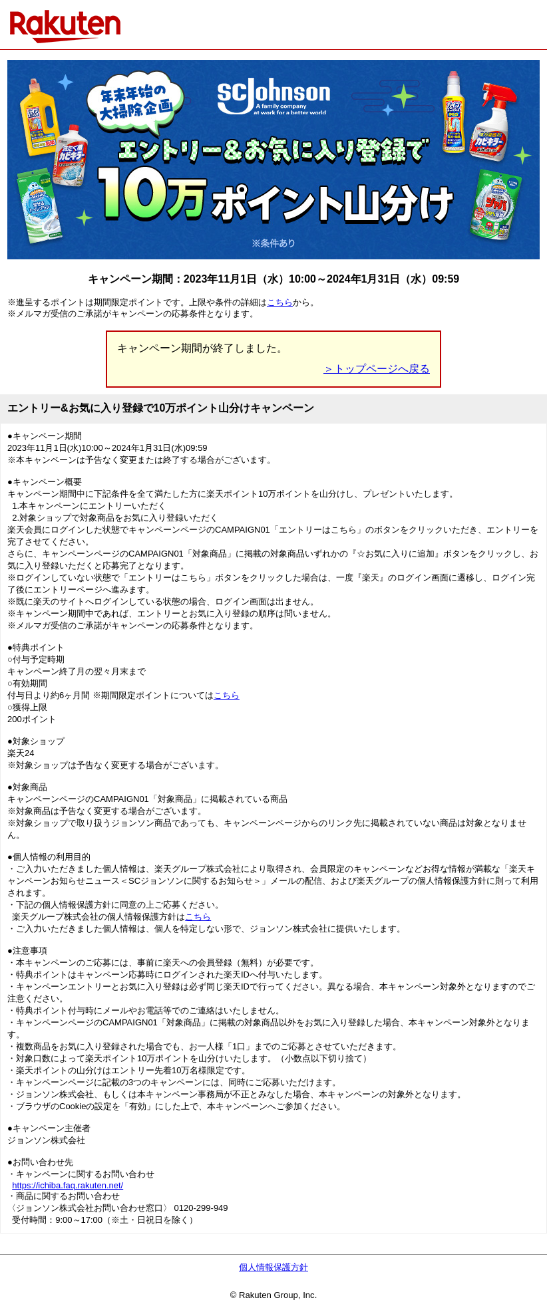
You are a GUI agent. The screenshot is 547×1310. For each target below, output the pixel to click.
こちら (280, 302)
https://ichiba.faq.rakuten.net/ (67, 1185)
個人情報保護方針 (273, 1267)
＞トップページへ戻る (376, 368)
